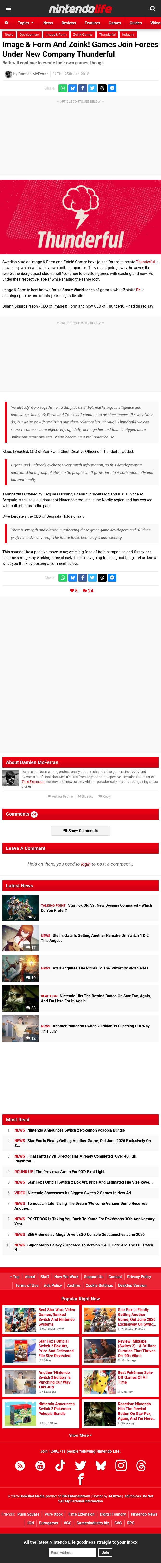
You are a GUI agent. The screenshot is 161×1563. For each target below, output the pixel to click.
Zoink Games (83, 35)
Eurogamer (48, 1523)
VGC (67, 1523)
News (9, 35)
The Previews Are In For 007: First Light (59, 1171)
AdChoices (132, 1496)
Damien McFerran (33, 74)
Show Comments (80, 830)
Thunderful (107, 35)
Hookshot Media (32, 1496)
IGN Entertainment (76, 1496)
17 (31, 947)
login (85, 864)
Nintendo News (144, 1514)
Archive (73, 1285)
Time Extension (33, 782)
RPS (130, 1523)
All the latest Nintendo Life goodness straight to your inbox (80, 1542)
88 (31, 1008)
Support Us (93, 1276)
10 (31, 978)
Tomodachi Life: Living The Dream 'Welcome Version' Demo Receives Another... (80, 1206)
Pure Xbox (54, 1514)
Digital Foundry (113, 1514)
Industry (128, 35)
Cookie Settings (99, 1285)
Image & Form (56, 35)
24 (90, 591)
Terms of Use (27, 1285)
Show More (80, 1435)
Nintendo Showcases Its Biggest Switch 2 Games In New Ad (72, 1193)
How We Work (66, 1276)
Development (29, 35)
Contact (115, 1276)
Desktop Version (132, 1285)
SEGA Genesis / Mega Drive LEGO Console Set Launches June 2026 (79, 1234)
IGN (30, 1523)
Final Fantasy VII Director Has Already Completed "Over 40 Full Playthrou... (75, 1158)
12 (31, 1038)
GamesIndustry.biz (93, 1523)
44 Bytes (115, 1496)
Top (14, 1276)
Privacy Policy (139, 1276)
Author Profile (60, 796)
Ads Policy (53, 1285)
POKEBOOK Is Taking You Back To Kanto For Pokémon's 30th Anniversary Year (84, 1221)
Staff (44, 1276)
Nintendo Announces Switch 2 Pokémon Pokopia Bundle (69, 1130)
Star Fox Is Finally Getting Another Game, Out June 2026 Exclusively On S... (82, 1143)
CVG (118, 1523)
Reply (104, 796)
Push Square (28, 1514)
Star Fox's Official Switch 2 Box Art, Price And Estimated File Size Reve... (83, 1182)
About (30, 1276)
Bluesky (85, 796)
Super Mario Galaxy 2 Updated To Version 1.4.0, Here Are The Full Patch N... (83, 1247)
